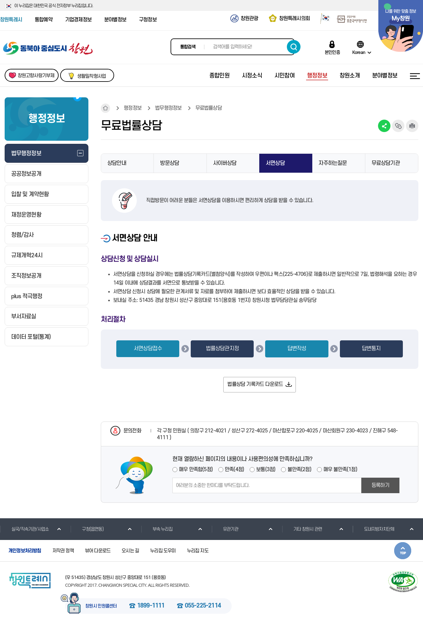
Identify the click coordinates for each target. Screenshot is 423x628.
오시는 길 (130, 551)
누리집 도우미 (163, 551)
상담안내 (116, 163)
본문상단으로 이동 (402, 550)
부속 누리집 (156, 529)
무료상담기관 (386, 163)
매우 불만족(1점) (340, 469)
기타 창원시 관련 (302, 529)
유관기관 (225, 529)
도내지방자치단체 (373, 529)
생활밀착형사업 (91, 76)
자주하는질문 (332, 163)
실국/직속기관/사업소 (24, 529)
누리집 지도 (197, 551)
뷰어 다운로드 (97, 551)
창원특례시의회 (294, 18)
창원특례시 (11, 20)
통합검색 (187, 47)
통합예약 (43, 20)
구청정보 (148, 20)
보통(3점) (265, 469)
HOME (105, 108)
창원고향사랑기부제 (36, 75)
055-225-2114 (203, 606)
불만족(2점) (299, 469)
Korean (358, 52)
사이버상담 (225, 163)
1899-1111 (151, 606)
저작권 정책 (63, 551)
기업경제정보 (78, 20)
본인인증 (332, 52)
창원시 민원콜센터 (101, 606)
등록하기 (380, 485)
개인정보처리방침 (24, 551)
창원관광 (249, 18)
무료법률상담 (208, 108)
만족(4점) (234, 469)
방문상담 (169, 163)
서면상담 (275, 163)
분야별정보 (115, 20)
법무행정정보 (168, 108)
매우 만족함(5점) (196, 469)
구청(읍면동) (86, 529)
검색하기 (294, 47)
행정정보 (132, 108)
